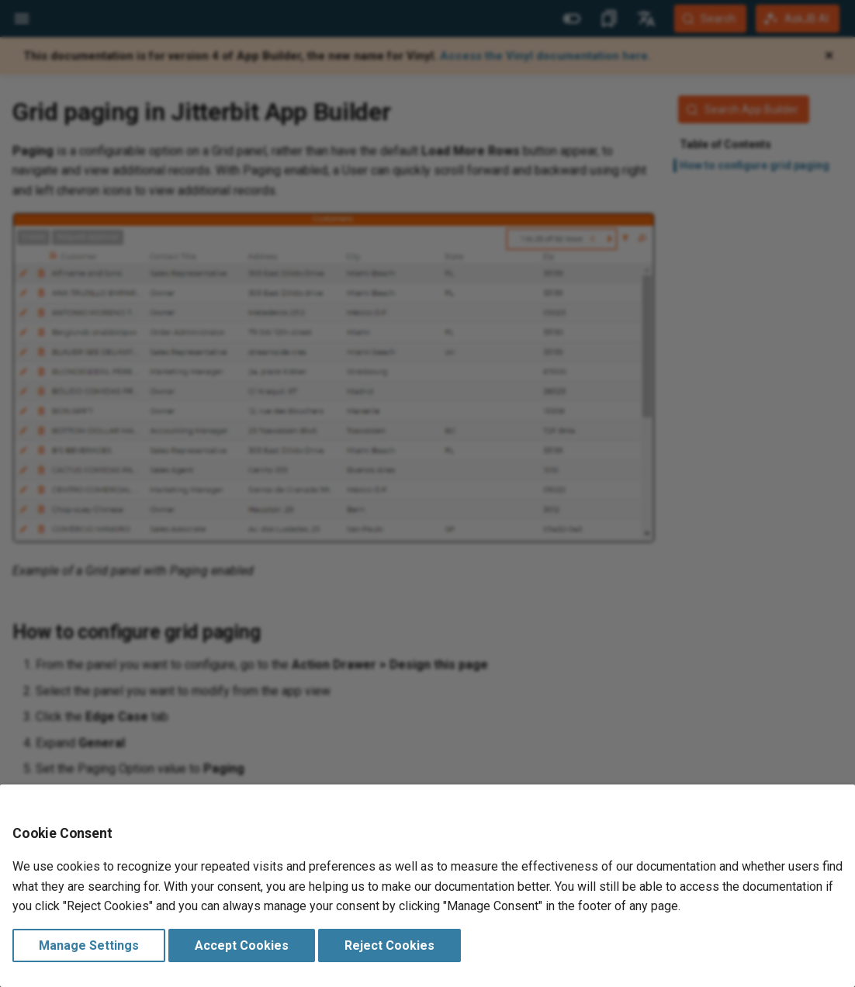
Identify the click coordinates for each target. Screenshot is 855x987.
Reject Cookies (389, 945)
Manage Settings (89, 945)
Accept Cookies (242, 945)
